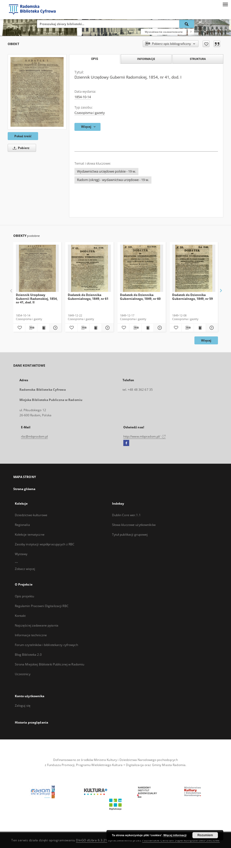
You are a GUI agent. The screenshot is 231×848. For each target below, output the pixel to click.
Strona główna (24, 489)
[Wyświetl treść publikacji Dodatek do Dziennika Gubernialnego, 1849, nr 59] (200, 327)
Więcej (206, 340)
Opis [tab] (94, 59)
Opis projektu (24, 596)
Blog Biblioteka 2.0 (28, 654)
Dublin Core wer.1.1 (126, 515)
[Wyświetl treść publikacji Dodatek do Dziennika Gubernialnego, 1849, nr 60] (147, 327)
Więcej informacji (174, 835)
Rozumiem (205, 835)
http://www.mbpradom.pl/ (144, 436)
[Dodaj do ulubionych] (206, 43)
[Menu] (225, 4)
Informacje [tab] (146, 59)
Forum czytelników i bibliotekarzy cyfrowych (46, 645)
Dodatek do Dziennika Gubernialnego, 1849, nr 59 (192, 297)
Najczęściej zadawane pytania (36, 625)
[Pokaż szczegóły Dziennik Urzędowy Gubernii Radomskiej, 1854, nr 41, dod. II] (55, 327)
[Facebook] (126, 443)
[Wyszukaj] (186, 24)
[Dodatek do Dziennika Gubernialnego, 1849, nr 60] (141, 268)
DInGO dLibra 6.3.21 (91, 840)
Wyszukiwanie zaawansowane (164, 32)
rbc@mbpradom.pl (34, 436)
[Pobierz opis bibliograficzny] (31, 327)
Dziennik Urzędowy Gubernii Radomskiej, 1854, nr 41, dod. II (37, 298)
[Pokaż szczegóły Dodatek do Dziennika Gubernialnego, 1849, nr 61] (107, 327)
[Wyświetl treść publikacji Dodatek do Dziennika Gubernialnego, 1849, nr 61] (95, 327)
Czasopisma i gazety (89, 113)
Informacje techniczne (31, 635)
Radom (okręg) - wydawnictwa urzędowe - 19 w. (113, 180)
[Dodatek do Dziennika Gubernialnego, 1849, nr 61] (89, 268)
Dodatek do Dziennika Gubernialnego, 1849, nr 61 (88, 297)
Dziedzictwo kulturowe (31, 515)
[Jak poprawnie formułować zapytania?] (191, 32)
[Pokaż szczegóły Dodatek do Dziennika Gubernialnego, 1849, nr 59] (211, 327)
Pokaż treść (22, 136)
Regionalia (22, 525)
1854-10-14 (82, 97)
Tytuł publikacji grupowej (130, 534)
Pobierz (20, 148)
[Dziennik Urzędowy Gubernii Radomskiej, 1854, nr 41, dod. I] (37, 92)
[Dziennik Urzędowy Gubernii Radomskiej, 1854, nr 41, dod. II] (37, 268)
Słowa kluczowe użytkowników (134, 525)
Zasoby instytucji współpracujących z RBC (45, 544)
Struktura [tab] (198, 59)
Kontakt (20, 615)
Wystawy (21, 554)
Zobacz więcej (25, 569)
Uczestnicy (22, 674)
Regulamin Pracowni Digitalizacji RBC (42, 606)
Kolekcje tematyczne (30, 534)
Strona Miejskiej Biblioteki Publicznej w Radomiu (49, 664)
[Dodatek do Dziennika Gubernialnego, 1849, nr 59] (193, 268)
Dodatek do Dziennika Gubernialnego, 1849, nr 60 (140, 297)
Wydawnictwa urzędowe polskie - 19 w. (106, 171)
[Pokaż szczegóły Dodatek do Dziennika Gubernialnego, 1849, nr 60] (159, 327)
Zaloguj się (23, 705)
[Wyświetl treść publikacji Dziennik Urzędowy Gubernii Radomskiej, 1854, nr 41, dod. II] (43, 327)
